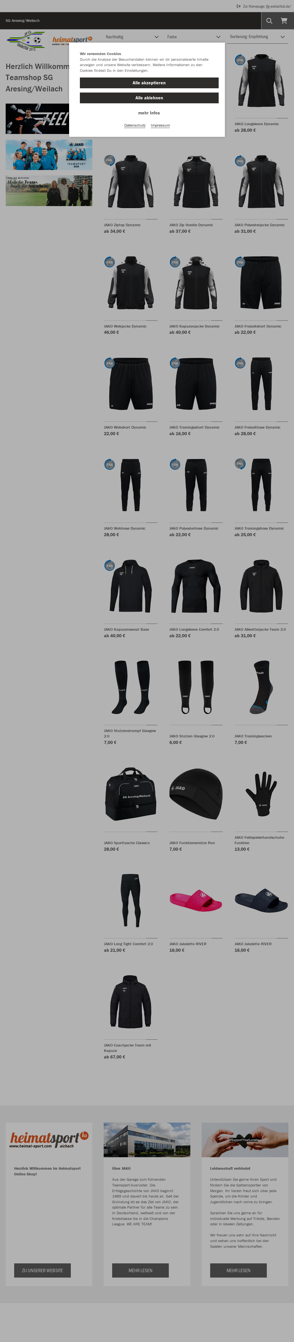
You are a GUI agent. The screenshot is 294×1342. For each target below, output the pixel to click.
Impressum (160, 125)
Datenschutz (135, 125)
